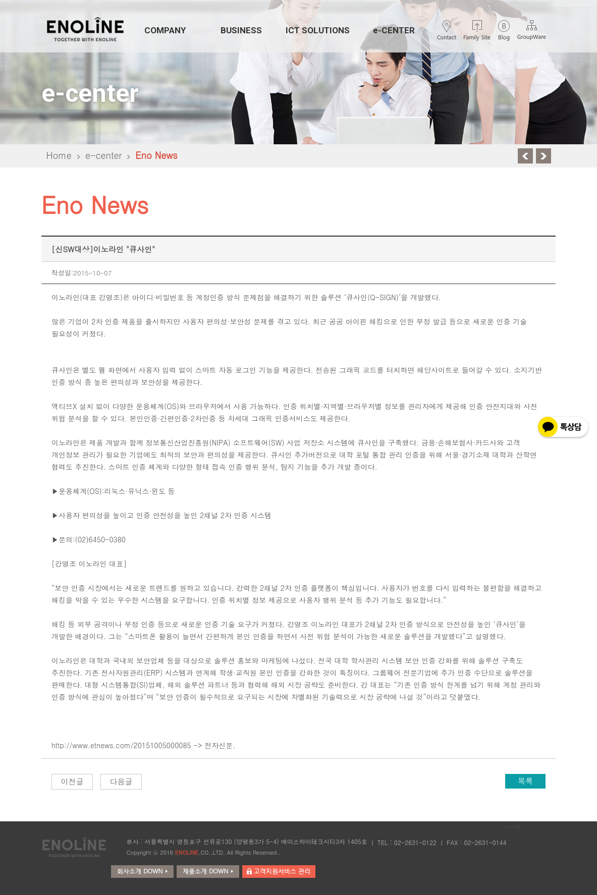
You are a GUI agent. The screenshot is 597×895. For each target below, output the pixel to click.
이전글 (72, 781)
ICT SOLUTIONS (318, 30)
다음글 (121, 781)
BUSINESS (241, 30)
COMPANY (165, 30)
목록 (525, 780)
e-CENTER (394, 30)
